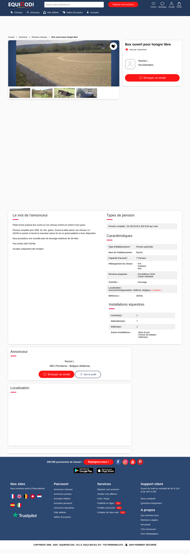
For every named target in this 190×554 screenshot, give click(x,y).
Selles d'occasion (72, 12)
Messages (162, 5)
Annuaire (92, 12)
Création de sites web (108, 512)
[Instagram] (125, 462)
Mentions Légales (149, 520)
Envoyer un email (152, 77)
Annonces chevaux (63, 489)
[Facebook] (118, 462)
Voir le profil (88, 374)
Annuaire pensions (63, 503)
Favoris (153, 5)
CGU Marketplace (149, 533)
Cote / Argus (103, 498)
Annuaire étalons (62, 498)
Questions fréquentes (151, 503)
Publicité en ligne (105, 503)
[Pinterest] (140, 462)
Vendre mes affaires (107, 494)
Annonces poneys (63, 494)
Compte (171, 5)
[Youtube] (133, 462)
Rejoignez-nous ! (98, 461)
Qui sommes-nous (150, 515)
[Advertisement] (95, 25)
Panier (179, 5)
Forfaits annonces (106, 507)
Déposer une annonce (123, 4)
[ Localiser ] (156, 290)
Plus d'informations (145, 65)
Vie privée (146, 524)
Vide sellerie (60, 512)
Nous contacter (148, 498)
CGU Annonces (148, 529)
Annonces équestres (64, 507)
